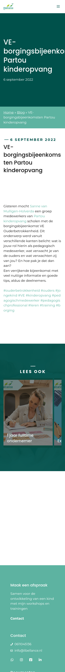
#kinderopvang (38, 295)
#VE (21, 295)
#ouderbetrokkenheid (21, 291)
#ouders (47, 291)
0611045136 (22, 644)
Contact (17, 619)
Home (8, 112)
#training (47, 305)
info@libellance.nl (28, 651)
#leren (33, 305)
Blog (21, 112)
